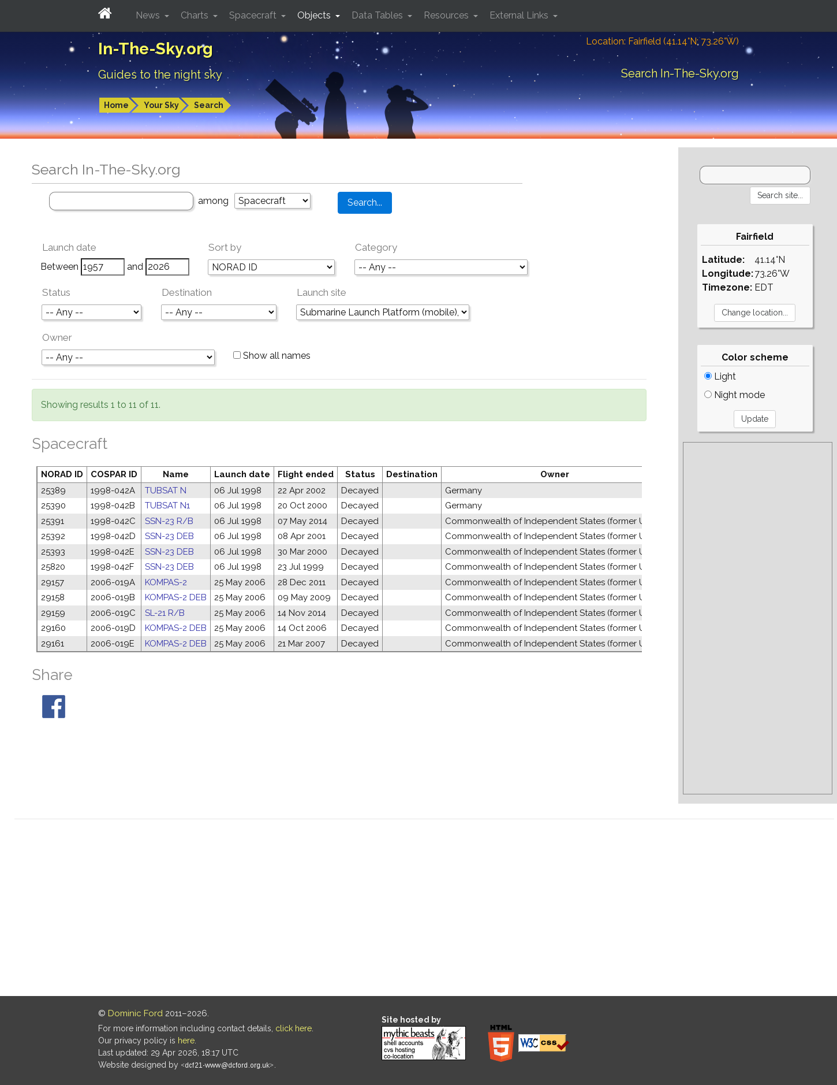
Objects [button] (315, 15)
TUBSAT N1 (167, 505)
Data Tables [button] (378, 15)
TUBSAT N (165, 490)
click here (293, 1028)
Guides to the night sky (160, 74)
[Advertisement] (757, 618)
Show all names (272, 355)
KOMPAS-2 (166, 582)
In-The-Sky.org (155, 48)
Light (720, 376)
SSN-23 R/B (169, 521)
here (186, 1040)
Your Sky (161, 105)
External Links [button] (520, 15)
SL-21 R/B (165, 613)
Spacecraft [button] (254, 15)
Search (208, 105)
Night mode (734, 394)
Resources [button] (447, 15)
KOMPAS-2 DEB (176, 597)
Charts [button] (196, 15)
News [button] (149, 15)
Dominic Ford (135, 1013)
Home (116, 105)
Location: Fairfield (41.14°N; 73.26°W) (662, 41)
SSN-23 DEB (169, 536)
